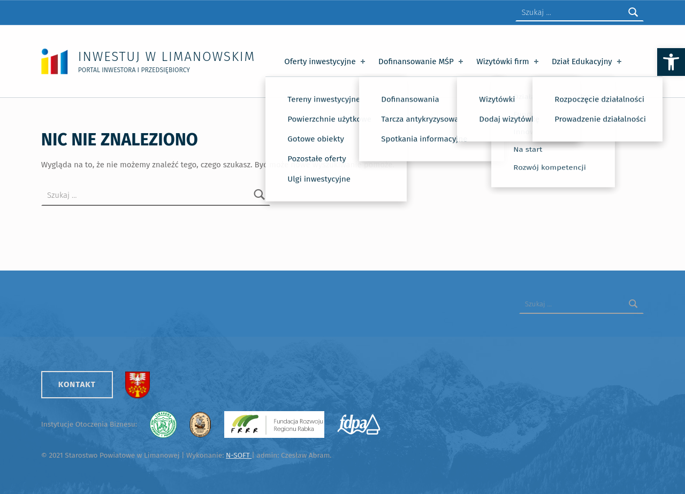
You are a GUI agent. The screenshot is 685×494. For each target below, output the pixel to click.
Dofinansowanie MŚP (422, 61)
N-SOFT (239, 455)
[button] (671, 62)
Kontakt (77, 384)
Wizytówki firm (508, 61)
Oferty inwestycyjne (325, 61)
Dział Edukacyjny (588, 61)
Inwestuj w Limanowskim (166, 56)
